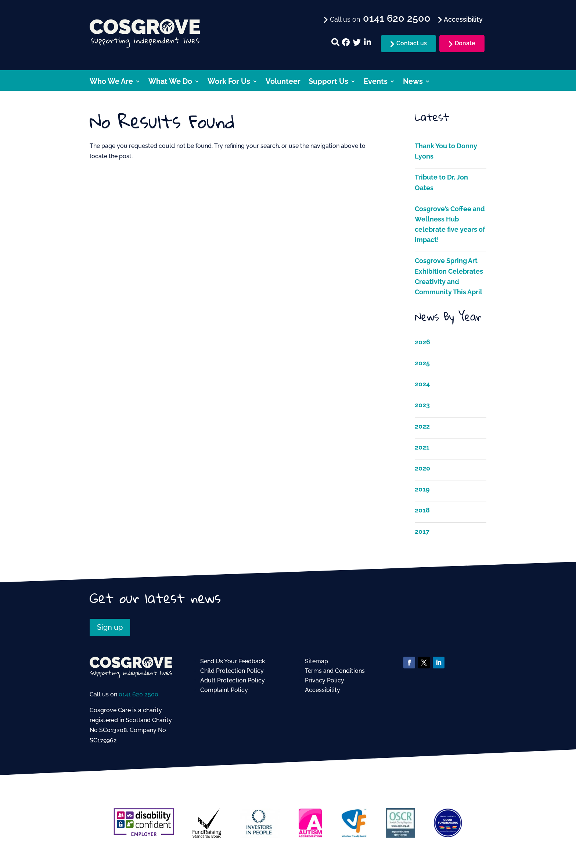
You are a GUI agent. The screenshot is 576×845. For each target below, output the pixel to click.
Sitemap (316, 661)
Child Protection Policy (232, 670)
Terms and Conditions (335, 670)
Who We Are (111, 82)
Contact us (411, 43)
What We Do (170, 82)
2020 (422, 468)
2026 (422, 342)
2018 (422, 510)
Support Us (328, 82)
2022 (422, 426)
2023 (422, 405)
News (413, 82)
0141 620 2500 (138, 694)
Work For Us (229, 82)
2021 (422, 447)
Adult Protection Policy (232, 680)
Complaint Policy (224, 689)
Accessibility (322, 689)
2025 (422, 363)
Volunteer (283, 82)
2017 (422, 531)
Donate (465, 43)
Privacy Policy (324, 680)
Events (376, 82)
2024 (422, 384)
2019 (422, 489)
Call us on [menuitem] (379, 19)
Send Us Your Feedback (232, 661)
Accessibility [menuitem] (462, 19)
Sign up (110, 627)
